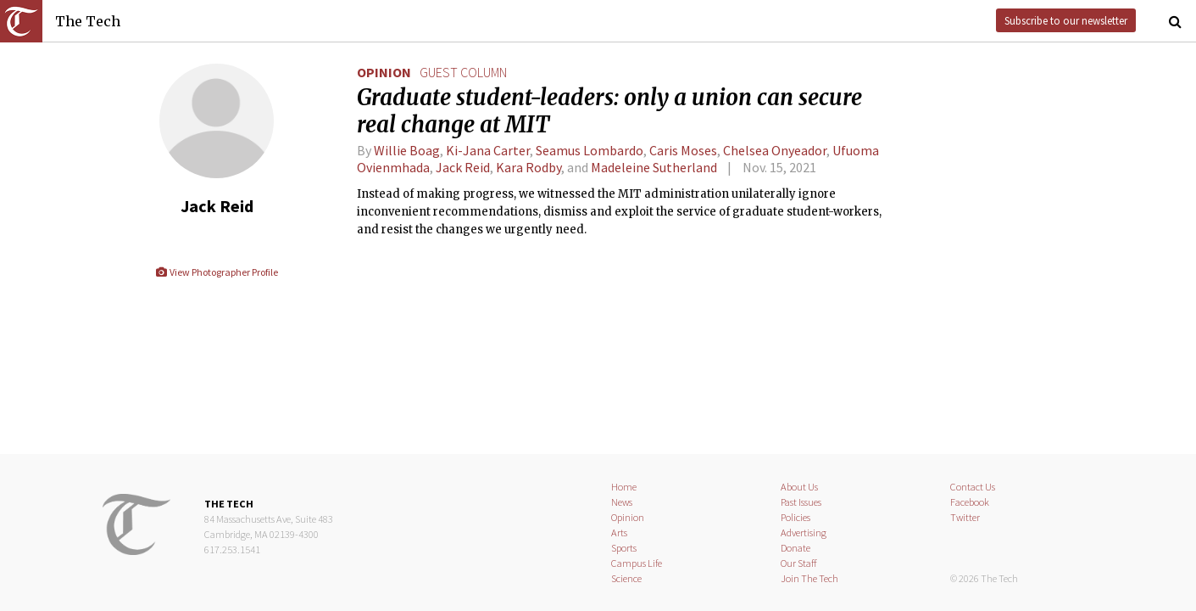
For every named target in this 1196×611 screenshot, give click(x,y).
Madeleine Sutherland (654, 167)
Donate (795, 547)
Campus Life (636, 563)
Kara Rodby (528, 167)
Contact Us (972, 486)
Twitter (965, 517)
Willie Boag (407, 150)
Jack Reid (463, 167)
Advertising (803, 532)
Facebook (969, 502)
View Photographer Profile (216, 272)
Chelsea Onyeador (774, 150)
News (621, 502)
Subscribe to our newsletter (1065, 20)
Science (626, 578)
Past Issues (801, 502)
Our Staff (799, 563)
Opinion (384, 72)
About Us (799, 486)
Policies (795, 517)
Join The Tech (809, 578)
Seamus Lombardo (589, 150)
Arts (619, 532)
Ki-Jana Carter (488, 150)
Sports (624, 547)
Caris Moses (683, 150)
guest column (463, 72)
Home (624, 486)
